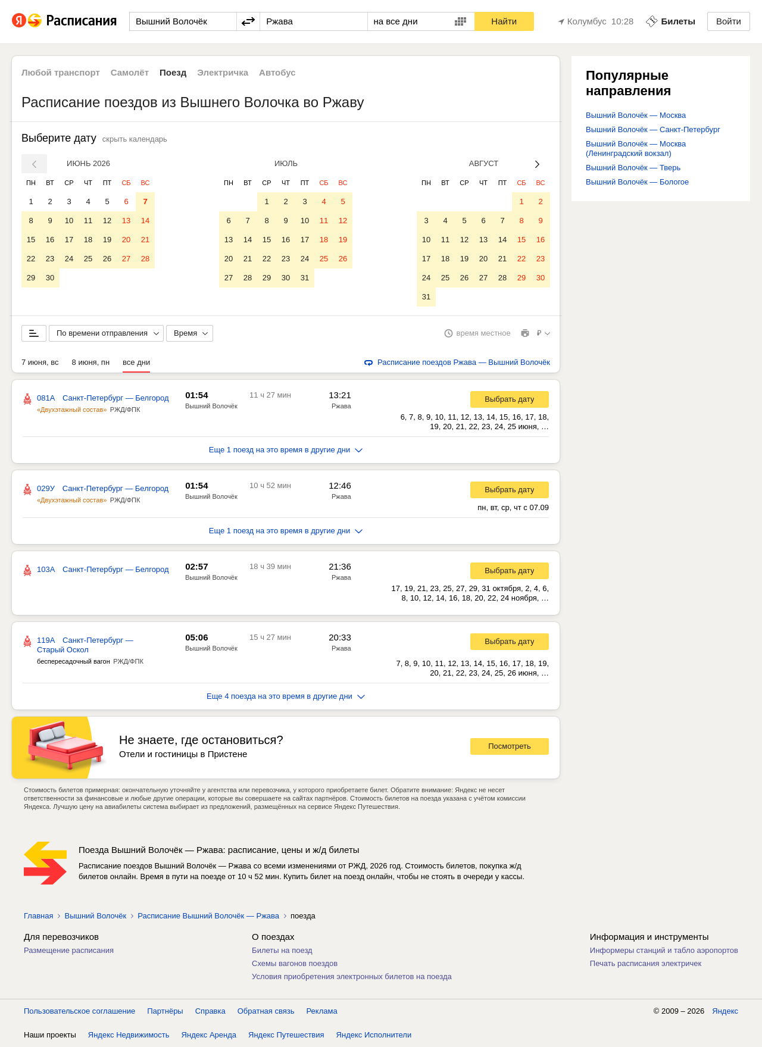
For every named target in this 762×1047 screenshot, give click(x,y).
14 (145, 220)
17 (69, 239)
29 (31, 277)
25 (88, 258)
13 (126, 220)
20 (126, 239)
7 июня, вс (40, 362)
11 (88, 220)
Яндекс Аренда (209, 1034)
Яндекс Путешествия (286, 1034)
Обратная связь (266, 1011)
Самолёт (130, 72)
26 (107, 258)
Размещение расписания (69, 950)
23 (50, 258)
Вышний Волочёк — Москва (636, 115)
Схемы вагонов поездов (295, 963)
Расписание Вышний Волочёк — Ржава (208, 915)
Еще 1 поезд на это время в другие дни (286, 449)
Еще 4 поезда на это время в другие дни (286, 696)
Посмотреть (509, 746)
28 (145, 258)
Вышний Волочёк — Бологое (637, 181)
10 (69, 220)
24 (69, 258)
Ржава (341, 406)
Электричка (222, 72)
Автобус (277, 72)
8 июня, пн (91, 362)
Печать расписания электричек (645, 963)
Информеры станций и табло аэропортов (664, 950)
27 (126, 258)
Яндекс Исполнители (374, 1034)
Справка (210, 1011)
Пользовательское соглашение (79, 1011)
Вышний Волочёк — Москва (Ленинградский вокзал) (636, 148)
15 (31, 239)
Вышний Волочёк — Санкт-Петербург (653, 129)
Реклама (322, 1011)
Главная (38, 915)
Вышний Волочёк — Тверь (633, 167)
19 (107, 239)
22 (31, 258)
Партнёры (165, 1011)
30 (50, 277)
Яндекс (725, 1011)
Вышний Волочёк (211, 406)
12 (107, 220)
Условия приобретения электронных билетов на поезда (352, 976)
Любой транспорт (60, 72)
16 (50, 239)
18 (88, 239)
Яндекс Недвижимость (129, 1034)
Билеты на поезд (282, 950)
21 (145, 239)
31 (305, 277)
